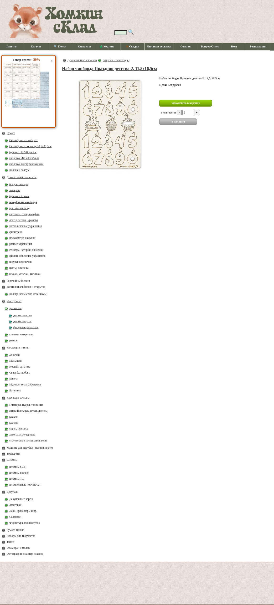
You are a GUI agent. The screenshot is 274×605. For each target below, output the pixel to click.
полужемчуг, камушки (22, 238)
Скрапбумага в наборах (23, 140)
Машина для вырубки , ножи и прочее (30, 447)
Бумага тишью (15, 530)
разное (13, 340)
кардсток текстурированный (26, 164)
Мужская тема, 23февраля (25, 384)
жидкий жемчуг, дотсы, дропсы (28, 410)
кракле (13, 416)
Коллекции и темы (18, 347)
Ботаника (15, 390)
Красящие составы (18, 397)
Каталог (36, 46)
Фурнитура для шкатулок (24, 522)
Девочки (14, 354)
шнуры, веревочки (20, 261)
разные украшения (20, 244)
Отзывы (186, 46)
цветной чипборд (19, 208)
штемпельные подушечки (24, 484)
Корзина (107, 47)
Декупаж (12, 491)
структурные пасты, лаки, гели (28, 440)
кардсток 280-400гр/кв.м (24, 158)
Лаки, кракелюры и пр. (23, 511)
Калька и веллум (19, 170)
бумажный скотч (19, 196)
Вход (234, 46)
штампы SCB (17, 466)
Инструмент (14, 301)
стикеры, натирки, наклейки (26, 249)
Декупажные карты (21, 499)
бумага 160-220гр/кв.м (22, 152)
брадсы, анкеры (18, 184)
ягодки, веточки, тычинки (25, 273)
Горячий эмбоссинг (18, 280)
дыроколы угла (22, 321)
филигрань (15, 232)
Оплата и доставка (159, 46)
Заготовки (15, 505)
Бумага (11, 133)
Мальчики (15, 360)
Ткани (10, 541)
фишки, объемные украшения (27, 255)
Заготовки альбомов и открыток (26, 286)
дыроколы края (22, 315)
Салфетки (15, 516)
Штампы (12, 459)
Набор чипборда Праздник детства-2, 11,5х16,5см (109, 68)
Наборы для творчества (21, 536)
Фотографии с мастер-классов (25, 553)
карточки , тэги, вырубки (24, 214)
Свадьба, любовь (19, 372)
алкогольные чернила (22, 434)
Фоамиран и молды (18, 547)
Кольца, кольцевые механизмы (28, 294)
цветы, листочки (19, 267)
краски (13, 422)
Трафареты (13, 453)
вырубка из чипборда (23, 202)
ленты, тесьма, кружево (23, 220)
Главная (12, 46)
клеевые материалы (21, 334)
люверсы (14, 190)
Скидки (132, 46)
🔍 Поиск (60, 46)
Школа (13, 378)
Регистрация (258, 46)
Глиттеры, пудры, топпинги (26, 404)
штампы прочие (19, 472)
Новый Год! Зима (19, 366)
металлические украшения (25, 226)
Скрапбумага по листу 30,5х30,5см (30, 146)
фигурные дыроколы (25, 327)
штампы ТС (16, 478)
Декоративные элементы (21, 177)
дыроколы (15, 308)
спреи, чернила (18, 428)
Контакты (84, 46)
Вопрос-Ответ (210, 46)
